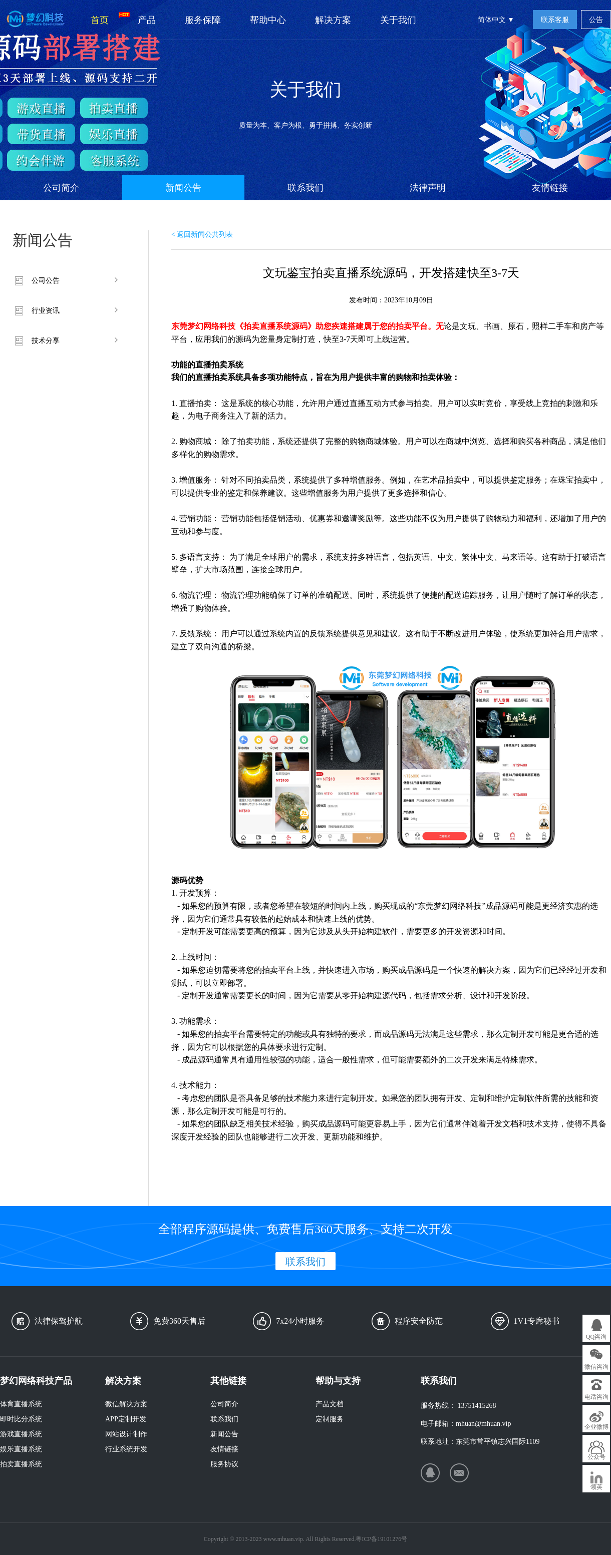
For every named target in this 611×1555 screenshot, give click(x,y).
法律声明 (428, 188)
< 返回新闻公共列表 (202, 234)
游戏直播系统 (21, 1434)
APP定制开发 (125, 1419)
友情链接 (550, 188)
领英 (596, 1486)
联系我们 (305, 188)
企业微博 (596, 1426)
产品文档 (330, 1404)
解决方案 (333, 20)
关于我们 (398, 20)
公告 (596, 20)
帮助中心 (268, 20)
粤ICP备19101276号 (381, 1538)
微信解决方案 (126, 1404)
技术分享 (46, 340)
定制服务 (330, 1419)
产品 (147, 20)
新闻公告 (183, 188)
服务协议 (224, 1464)
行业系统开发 (126, 1449)
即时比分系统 (21, 1419)
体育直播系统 (21, 1404)
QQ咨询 (596, 1336)
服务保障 (203, 20)
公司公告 (46, 280)
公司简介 (61, 188)
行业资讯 (46, 310)
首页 (107, 18)
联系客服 (555, 20)
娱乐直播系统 (21, 1449)
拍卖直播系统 (21, 1464)
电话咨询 (596, 1396)
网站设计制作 (126, 1434)
